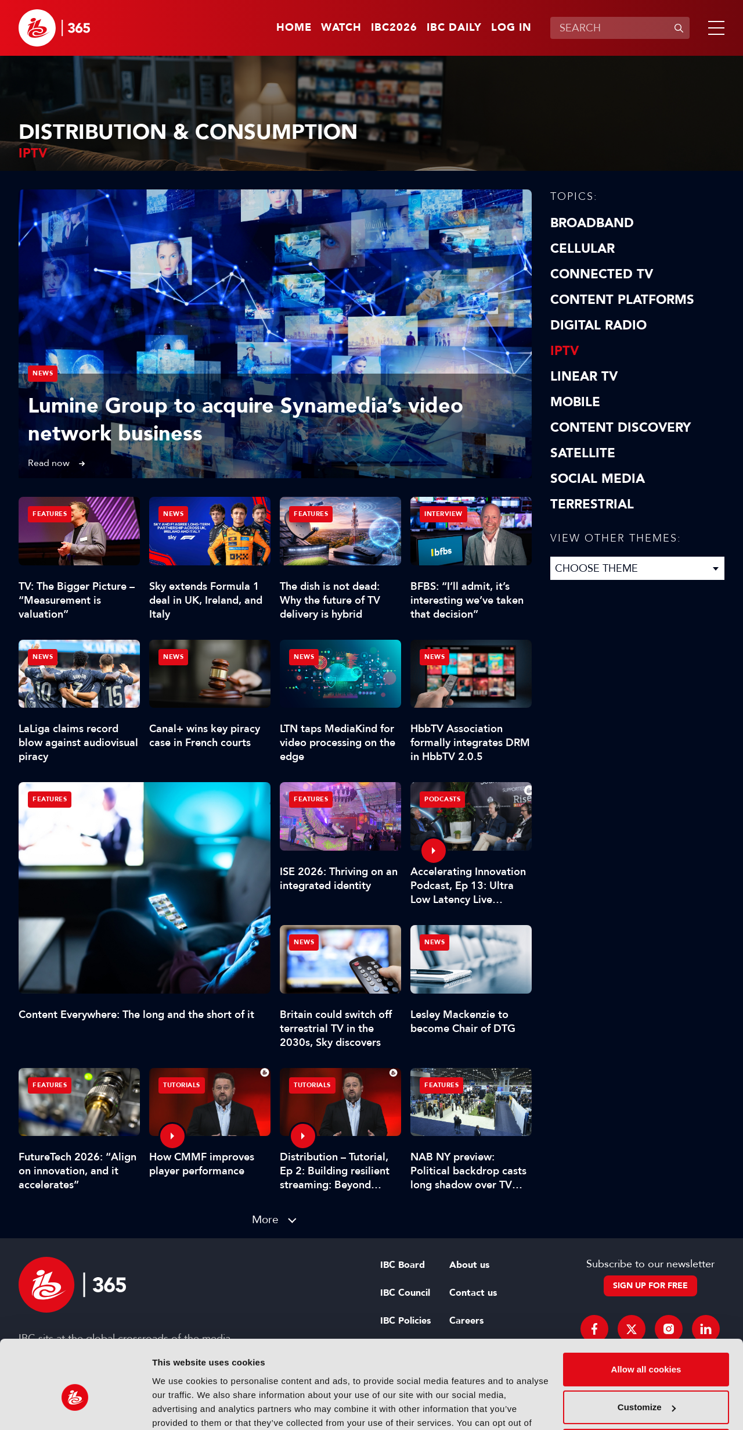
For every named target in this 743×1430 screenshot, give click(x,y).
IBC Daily (454, 28)
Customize (647, 1345)
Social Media (597, 479)
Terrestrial (592, 504)
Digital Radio (598, 325)
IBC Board (402, 1265)
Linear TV (584, 376)
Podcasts (442, 799)
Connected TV (601, 274)
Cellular (582, 248)
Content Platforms (622, 300)
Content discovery (620, 427)
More (265, 1219)
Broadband (592, 223)
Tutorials (181, 1085)
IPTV (564, 351)
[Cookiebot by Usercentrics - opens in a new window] (75, 1407)
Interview (443, 514)
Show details (179, 1407)
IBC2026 (394, 28)
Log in (511, 28)
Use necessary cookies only (646, 1384)
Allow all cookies (646, 1308)
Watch (341, 28)
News (43, 373)
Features (50, 799)
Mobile (575, 402)
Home (294, 28)
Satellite (582, 453)
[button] (714, 28)
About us (469, 1265)
